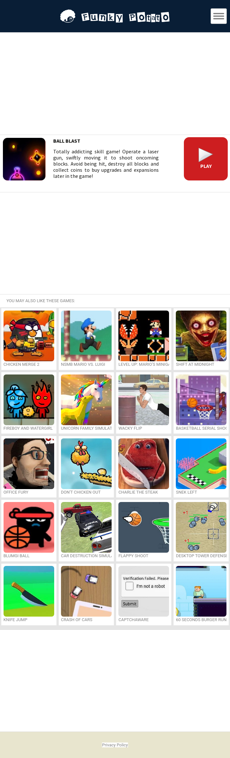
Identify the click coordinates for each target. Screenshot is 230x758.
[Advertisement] (115, 84)
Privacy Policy (115, 745)
